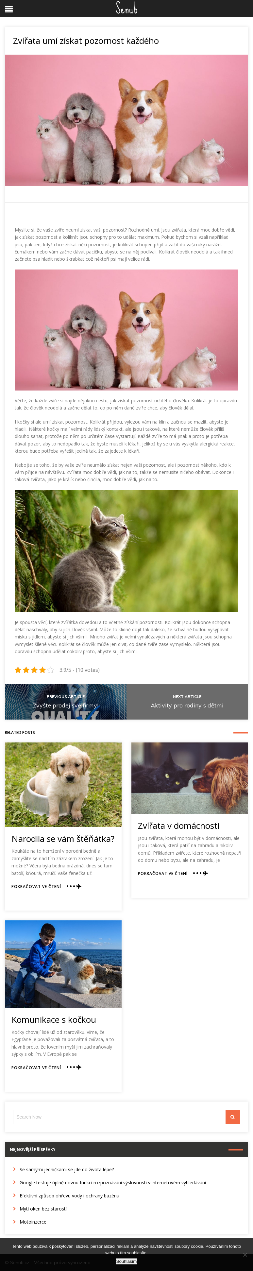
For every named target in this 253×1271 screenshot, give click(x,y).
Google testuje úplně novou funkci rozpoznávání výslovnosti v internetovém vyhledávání (113, 1182)
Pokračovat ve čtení (36, 886)
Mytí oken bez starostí (43, 1209)
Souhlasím (126, 1261)
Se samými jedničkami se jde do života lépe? (67, 1169)
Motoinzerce (33, 1222)
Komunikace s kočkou (53, 1019)
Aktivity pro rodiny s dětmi (187, 705)
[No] (245, 1254)
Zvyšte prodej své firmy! (65, 705)
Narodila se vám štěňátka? (62, 838)
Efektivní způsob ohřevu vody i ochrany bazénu (69, 1196)
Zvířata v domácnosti (178, 825)
